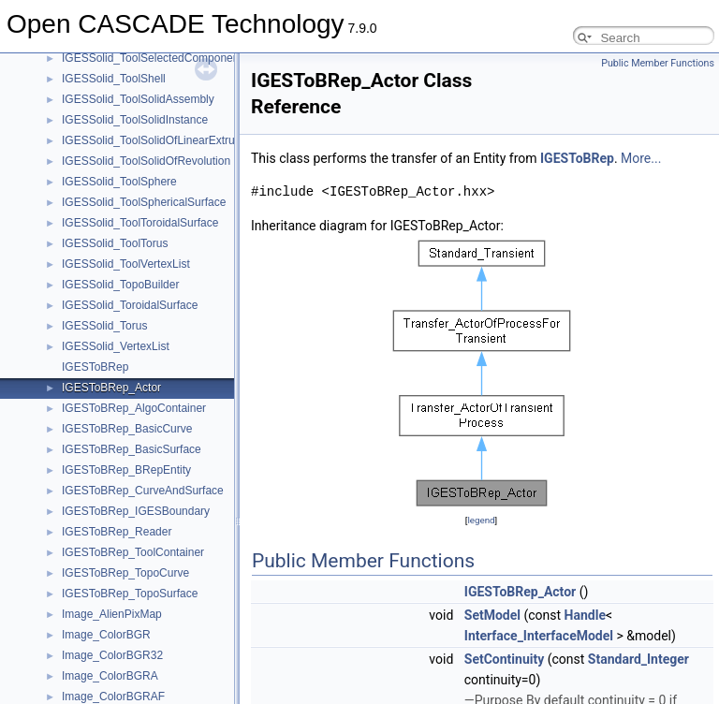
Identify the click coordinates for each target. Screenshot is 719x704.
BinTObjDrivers (100, 233)
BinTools (83, 397)
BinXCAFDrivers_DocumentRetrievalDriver (168, 645)
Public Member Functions (657, 63)
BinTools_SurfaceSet (114, 603)
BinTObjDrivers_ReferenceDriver (144, 356)
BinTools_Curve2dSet (115, 418)
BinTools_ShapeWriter (117, 583)
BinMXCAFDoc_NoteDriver (130, 109)
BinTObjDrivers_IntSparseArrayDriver (155, 294)
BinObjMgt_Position (111, 191)
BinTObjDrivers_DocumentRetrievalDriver (166, 253)
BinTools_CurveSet (109, 439)
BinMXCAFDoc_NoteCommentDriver (154, 88)
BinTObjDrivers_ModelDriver (133, 315)
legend (480, 520)
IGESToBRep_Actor (520, 591)
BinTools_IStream (106, 459)
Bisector (82, 686)
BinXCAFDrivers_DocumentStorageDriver (166, 665)
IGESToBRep (577, 158)
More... (641, 158)
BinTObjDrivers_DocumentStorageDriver (163, 274)
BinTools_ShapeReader (121, 521)
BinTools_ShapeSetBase (123, 562)
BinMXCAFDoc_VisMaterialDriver (145, 130)
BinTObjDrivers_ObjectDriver (134, 336)
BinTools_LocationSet (115, 480)
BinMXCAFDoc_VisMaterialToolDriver (156, 150)
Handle (585, 615)
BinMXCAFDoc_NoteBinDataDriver (149, 68)
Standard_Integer (638, 659)
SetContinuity (504, 659)
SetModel (492, 615)
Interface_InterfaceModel (538, 635)
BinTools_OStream (108, 500)
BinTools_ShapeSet (111, 542)
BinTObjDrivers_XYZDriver (129, 377)
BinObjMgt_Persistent (116, 171)
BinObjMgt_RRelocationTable (135, 212)
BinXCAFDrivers (102, 624)
